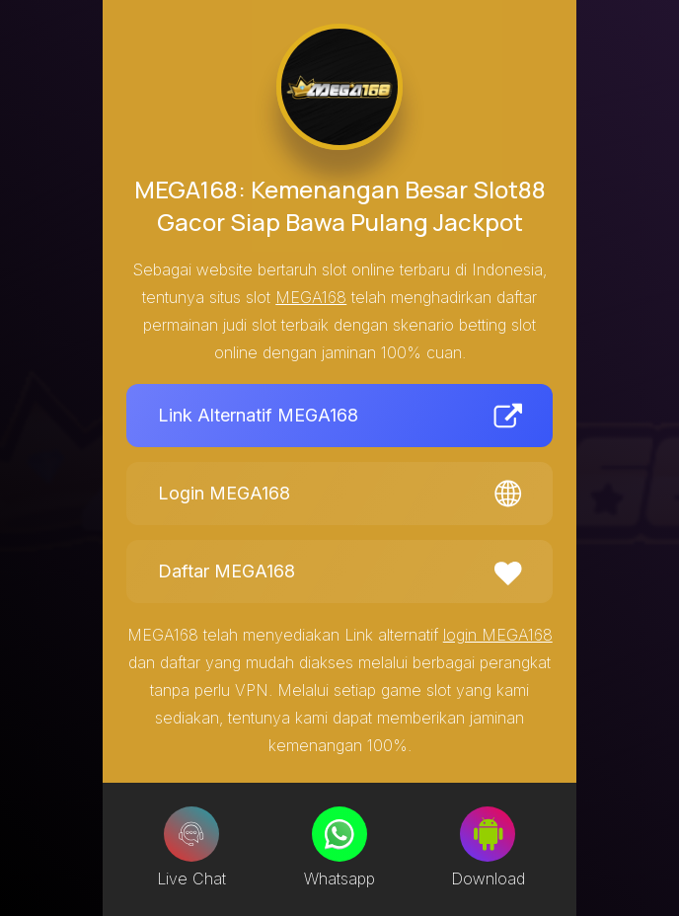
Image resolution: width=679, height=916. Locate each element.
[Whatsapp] (339, 834)
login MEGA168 (498, 635)
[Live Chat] (191, 834)
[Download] (487, 834)
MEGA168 (310, 297)
